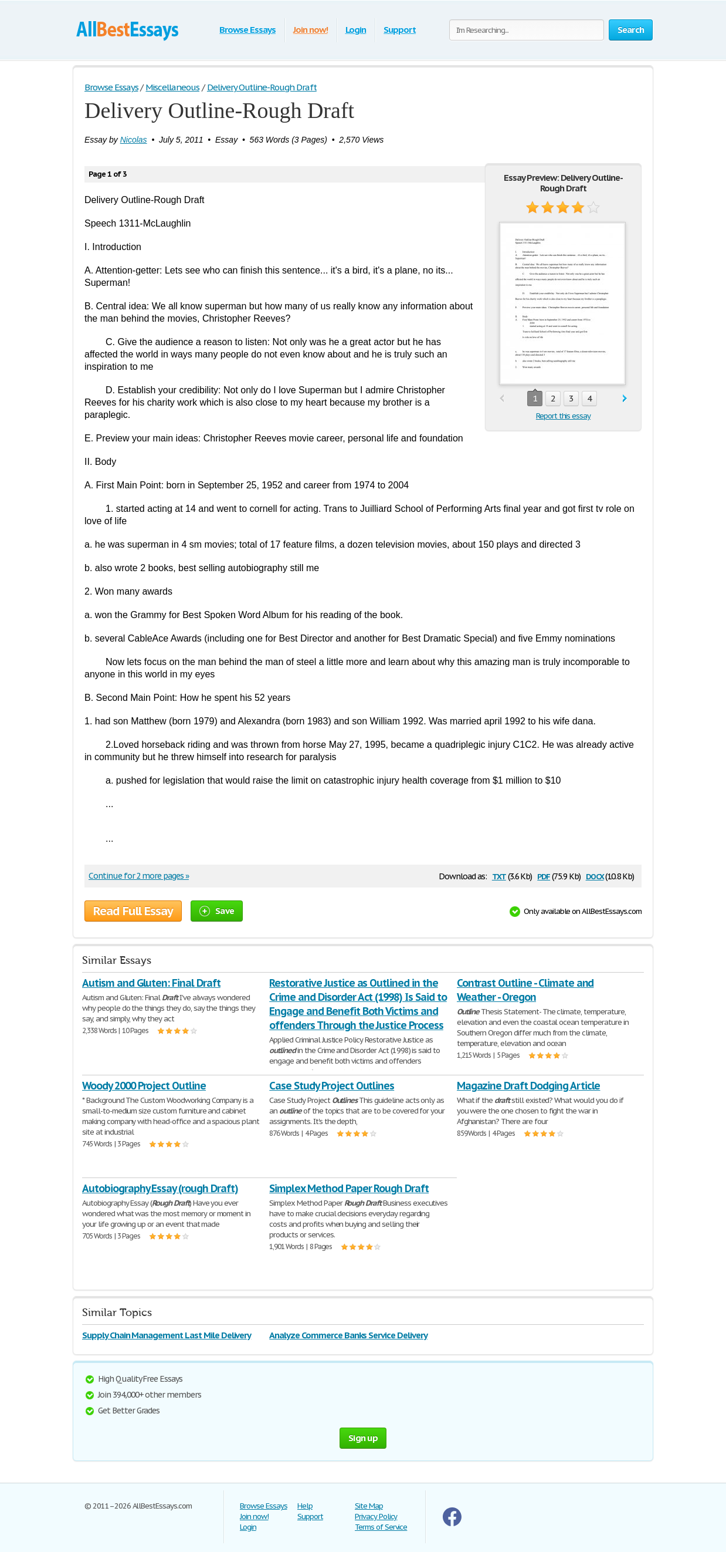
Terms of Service (381, 1527)
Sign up (363, 1437)
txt (499, 875)
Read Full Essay (133, 911)
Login (356, 29)
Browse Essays (247, 29)
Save (216, 910)
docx (595, 875)
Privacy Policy (376, 1516)
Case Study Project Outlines (331, 1085)
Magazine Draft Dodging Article (529, 1085)
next (624, 398)
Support (400, 29)
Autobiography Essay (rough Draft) (160, 1188)
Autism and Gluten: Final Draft (151, 983)
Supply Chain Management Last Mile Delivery (166, 1335)
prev (501, 398)
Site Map (369, 1506)
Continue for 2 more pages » (139, 876)
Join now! (310, 29)
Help (305, 1506)
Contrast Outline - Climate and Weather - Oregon (525, 990)
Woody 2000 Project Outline (144, 1085)
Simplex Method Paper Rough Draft (349, 1188)
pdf (543, 875)
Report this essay (563, 416)
